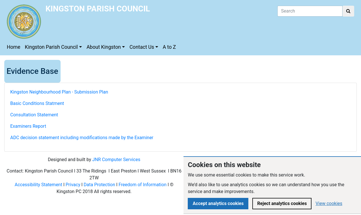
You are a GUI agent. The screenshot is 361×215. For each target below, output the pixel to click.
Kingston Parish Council (51, 47)
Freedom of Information (143, 184)
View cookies (328, 203)
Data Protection (99, 184)
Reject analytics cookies (282, 203)
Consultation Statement (34, 114)
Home (13, 47)
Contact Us (141, 47)
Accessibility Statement (38, 184)
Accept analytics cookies (218, 203)
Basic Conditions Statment (37, 103)
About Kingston (103, 47)
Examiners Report (28, 126)
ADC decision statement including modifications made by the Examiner (81, 137)
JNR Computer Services (116, 159)
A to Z (169, 47)
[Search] (310, 11)
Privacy (73, 184)
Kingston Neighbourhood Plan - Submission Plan (59, 92)
